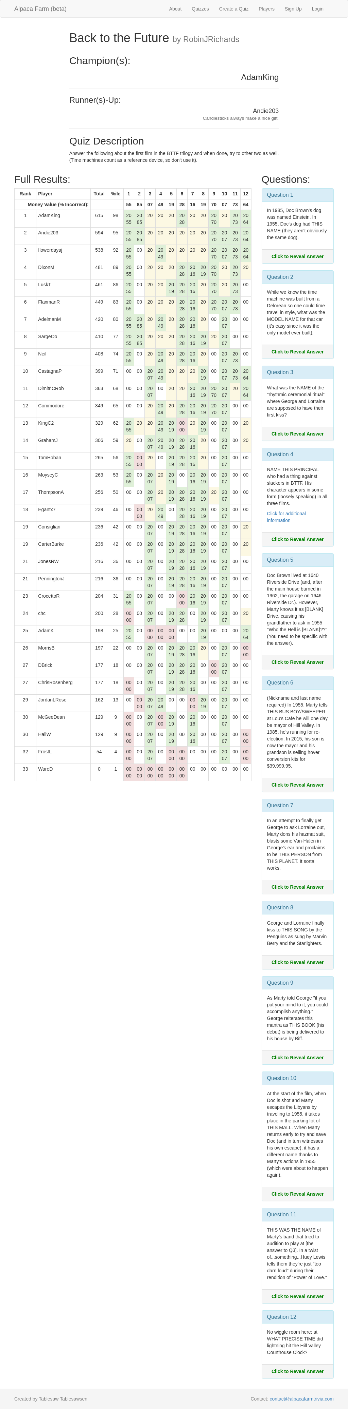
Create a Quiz (233, 9)
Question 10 (281, 1078)
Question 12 (281, 1317)
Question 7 (280, 805)
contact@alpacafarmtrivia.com (301, 1399)
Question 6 (280, 683)
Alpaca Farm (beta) (40, 8)
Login (318, 9)
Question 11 (281, 1214)
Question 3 (280, 372)
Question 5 (280, 560)
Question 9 (280, 983)
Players (267, 9)
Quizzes (200, 9)
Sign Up (293, 9)
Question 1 (280, 195)
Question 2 (280, 277)
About (175, 9)
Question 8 (280, 907)
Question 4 (280, 454)
